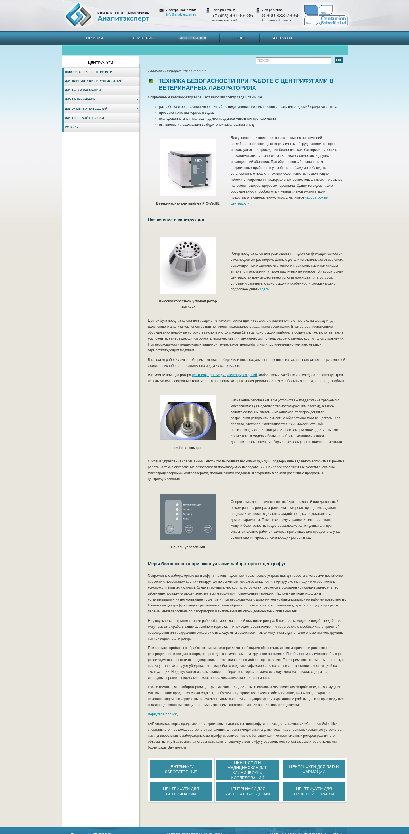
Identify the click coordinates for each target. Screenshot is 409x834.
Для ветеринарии (80, 99)
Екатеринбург (204, 831)
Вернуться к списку (163, 714)
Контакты (282, 38)
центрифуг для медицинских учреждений (224, 375)
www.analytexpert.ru (295, 831)
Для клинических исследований (93, 81)
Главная (94, 38)
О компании (141, 38)
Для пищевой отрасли (84, 117)
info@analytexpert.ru (181, 14)
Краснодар (223, 831)
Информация (193, 38)
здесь (264, 289)
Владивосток (164, 831)
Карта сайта (96, 831)
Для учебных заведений (86, 108)
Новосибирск (143, 831)
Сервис (239, 38)
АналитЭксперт (107, 15)
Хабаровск (184, 831)
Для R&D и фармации (83, 90)
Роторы (72, 127)
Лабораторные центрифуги (89, 71)
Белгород (240, 831)
